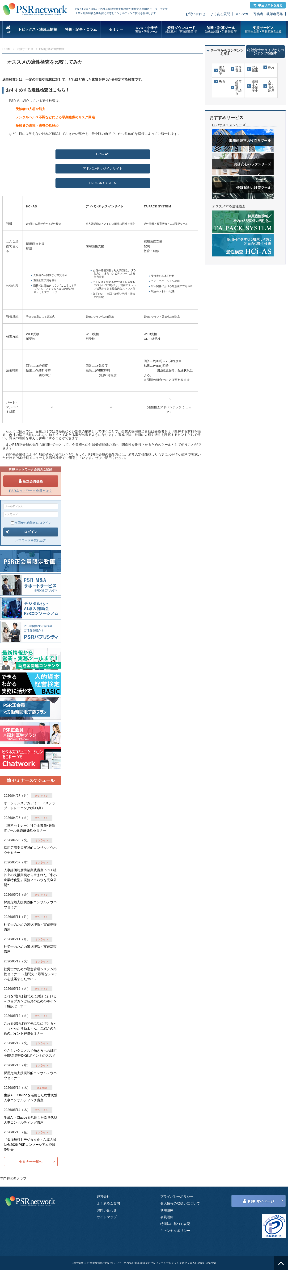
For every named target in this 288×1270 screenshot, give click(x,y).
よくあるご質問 (108, 1203)
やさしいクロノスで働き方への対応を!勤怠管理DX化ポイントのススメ (30, 1053)
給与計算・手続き (238, 87)
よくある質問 (220, 14)
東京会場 (42, 1087)
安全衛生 (255, 69)
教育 (222, 81)
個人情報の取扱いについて (180, 1203)
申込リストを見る (268, 5)
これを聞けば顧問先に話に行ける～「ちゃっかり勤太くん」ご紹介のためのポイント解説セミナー (30, 1028)
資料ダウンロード (181, 29)
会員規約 (167, 1217)
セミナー (116, 29)
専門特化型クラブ (13, 1178)
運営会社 (103, 1196)
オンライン (41, 795)
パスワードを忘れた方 (30, 540)
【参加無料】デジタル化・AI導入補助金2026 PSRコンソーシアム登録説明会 (30, 1144)
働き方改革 (222, 70)
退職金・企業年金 (255, 86)
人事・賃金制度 (271, 86)
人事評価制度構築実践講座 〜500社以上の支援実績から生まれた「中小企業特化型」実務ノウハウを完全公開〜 (30, 877)
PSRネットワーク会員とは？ (30, 491)
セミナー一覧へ (30, 1161)
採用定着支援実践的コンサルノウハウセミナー (30, 850)
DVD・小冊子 (146, 29)
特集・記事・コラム (81, 29)
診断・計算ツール (220, 29)
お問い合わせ (195, 14)
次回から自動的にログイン (31, 522)
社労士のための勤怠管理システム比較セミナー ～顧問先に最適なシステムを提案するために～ (31, 974)
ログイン (21, 532)
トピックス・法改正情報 (37, 29)
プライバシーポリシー (176, 1196)
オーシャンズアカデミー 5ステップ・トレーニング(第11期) (29, 805)
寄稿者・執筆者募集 (268, 14)
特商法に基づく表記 (175, 1224)
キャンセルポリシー (175, 1231)
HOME (6, 49)
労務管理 (238, 69)
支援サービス (263, 29)
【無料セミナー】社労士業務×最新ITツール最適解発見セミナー (29, 828)
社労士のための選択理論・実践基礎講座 (30, 927)
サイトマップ (107, 1217)
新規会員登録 (31, 481)
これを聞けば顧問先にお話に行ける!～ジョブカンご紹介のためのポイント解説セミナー (31, 1001)
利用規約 (167, 1210)
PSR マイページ (258, 1201)
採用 (271, 67)
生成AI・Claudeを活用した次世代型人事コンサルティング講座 (30, 1097)
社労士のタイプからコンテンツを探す (265, 51)
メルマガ (241, 14)
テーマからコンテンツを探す (225, 52)
